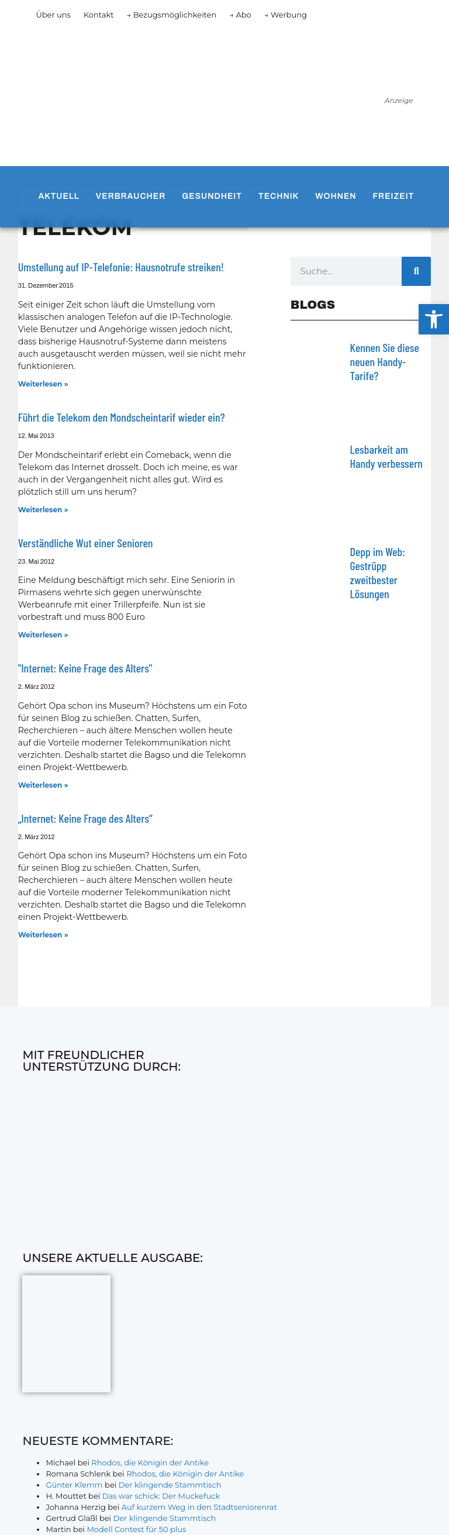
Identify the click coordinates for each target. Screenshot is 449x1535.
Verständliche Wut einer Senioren (85, 543)
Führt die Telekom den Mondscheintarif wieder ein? (121, 417)
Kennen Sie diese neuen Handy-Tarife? (384, 361)
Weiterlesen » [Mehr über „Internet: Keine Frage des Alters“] (43, 934)
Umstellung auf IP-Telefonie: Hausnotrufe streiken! (121, 267)
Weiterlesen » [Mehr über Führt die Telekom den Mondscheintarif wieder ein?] (43, 509)
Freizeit (394, 196)
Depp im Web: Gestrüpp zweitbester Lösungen (377, 572)
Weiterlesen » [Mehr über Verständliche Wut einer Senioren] (43, 634)
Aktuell (58, 196)
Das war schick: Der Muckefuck (161, 1495)
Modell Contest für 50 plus (136, 1529)
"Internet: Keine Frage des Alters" (85, 668)
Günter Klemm (74, 1484)
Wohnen (335, 196)
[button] (434, 319)
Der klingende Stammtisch (170, 1484)
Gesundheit (212, 196)
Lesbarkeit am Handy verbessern (386, 456)
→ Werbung (285, 14)
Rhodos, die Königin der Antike (150, 1462)
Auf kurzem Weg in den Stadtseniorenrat (199, 1507)
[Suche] (416, 271)
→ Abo (240, 14)
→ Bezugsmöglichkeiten (172, 14)
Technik (278, 196)
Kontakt (99, 14)
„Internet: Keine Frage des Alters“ (85, 818)
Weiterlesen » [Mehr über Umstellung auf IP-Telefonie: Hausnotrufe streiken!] (43, 384)
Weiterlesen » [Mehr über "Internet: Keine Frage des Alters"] (43, 785)
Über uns (53, 14)
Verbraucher (130, 196)
